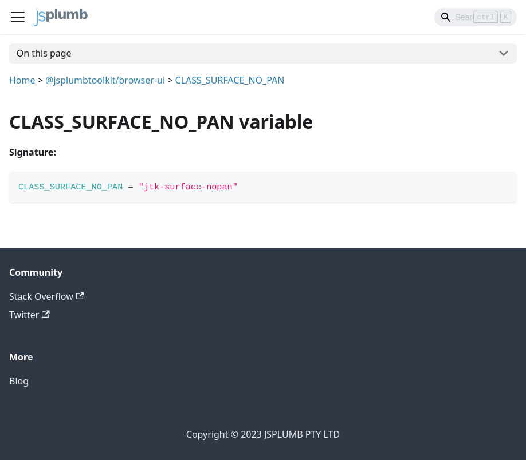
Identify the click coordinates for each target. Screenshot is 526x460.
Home (22, 80)
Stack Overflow (46, 296)
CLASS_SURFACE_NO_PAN (230, 80)
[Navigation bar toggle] (17, 17)
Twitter (29, 314)
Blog (19, 381)
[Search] (475, 17)
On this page (44, 53)
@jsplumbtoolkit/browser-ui (105, 80)
